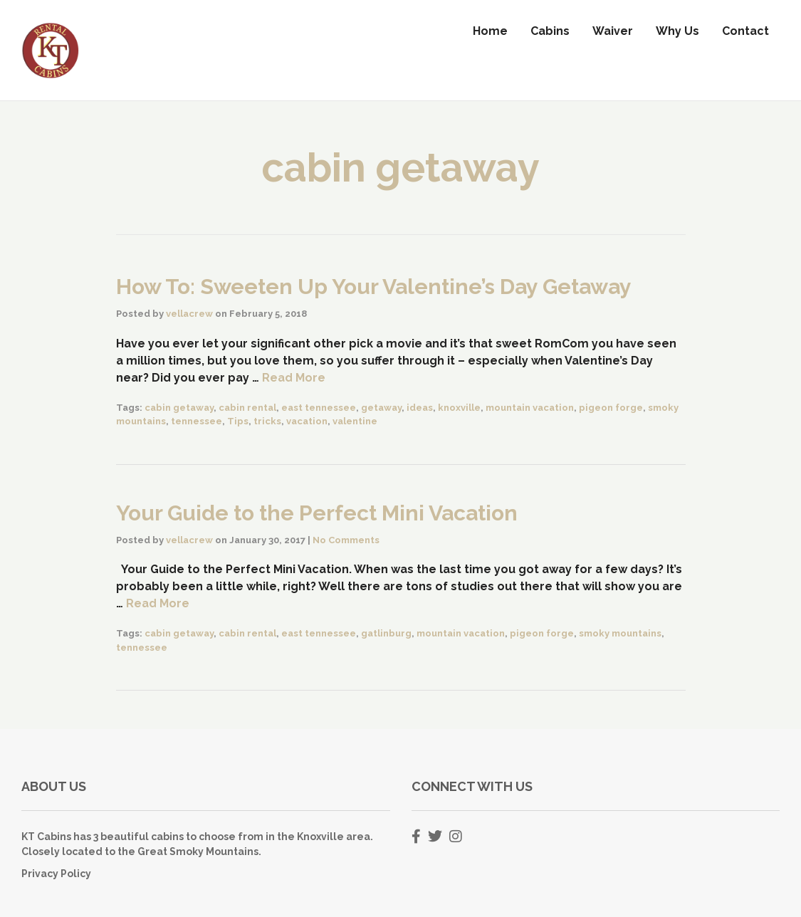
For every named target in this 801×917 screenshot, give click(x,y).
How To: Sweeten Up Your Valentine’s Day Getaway (374, 286)
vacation (307, 421)
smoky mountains (620, 633)
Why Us (677, 31)
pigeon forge (611, 407)
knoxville (459, 407)
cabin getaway (179, 407)
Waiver (612, 31)
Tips (237, 421)
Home (490, 31)
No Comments (346, 540)
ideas (420, 407)
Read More (293, 377)
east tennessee (318, 407)
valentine (355, 421)
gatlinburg (386, 633)
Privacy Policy (56, 873)
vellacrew (189, 313)
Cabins (550, 31)
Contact (745, 31)
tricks (267, 421)
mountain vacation (530, 407)
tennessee (196, 421)
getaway (381, 407)
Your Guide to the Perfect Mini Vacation (317, 513)
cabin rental (247, 407)
